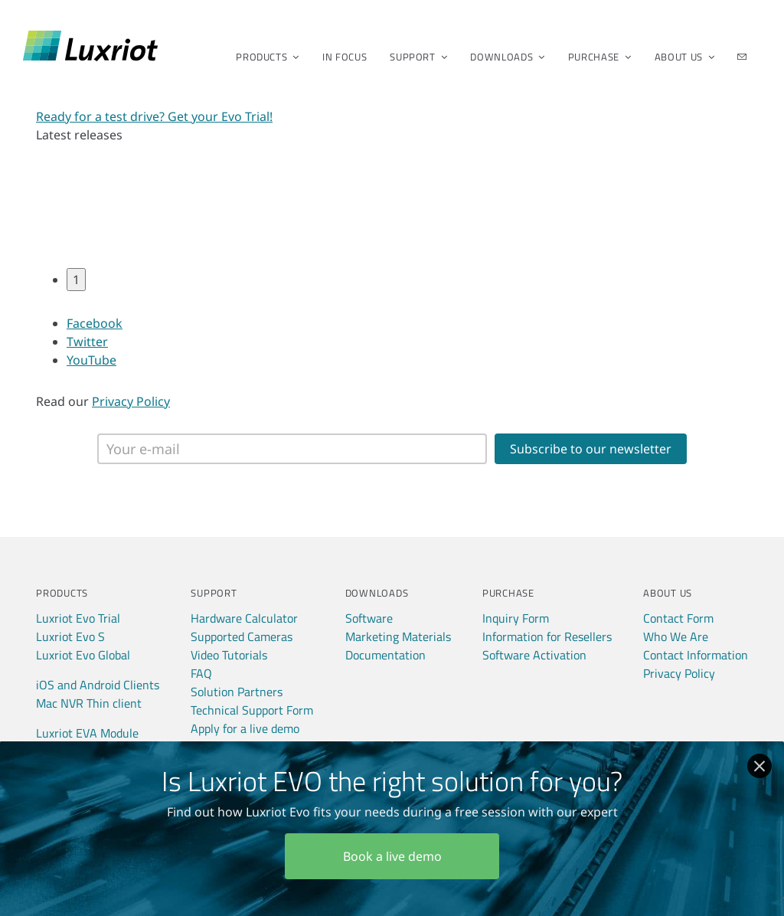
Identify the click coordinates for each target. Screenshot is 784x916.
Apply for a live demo (245, 728)
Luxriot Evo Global (83, 655)
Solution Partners (237, 691)
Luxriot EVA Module (87, 733)
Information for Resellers (547, 636)
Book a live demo (392, 856)
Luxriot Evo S (70, 636)
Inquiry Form (515, 618)
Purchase (595, 56)
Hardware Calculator (244, 618)
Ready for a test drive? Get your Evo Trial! (154, 116)
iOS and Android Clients (97, 685)
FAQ (201, 673)
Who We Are (675, 636)
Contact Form (678, 618)
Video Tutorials (229, 655)
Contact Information (695, 655)
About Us (680, 56)
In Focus (344, 56)
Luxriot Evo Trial (78, 618)
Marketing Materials (398, 636)
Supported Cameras (241, 636)
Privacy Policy (131, 401)
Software (369, 618)
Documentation (385, 655)
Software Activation (534, 655)
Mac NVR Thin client (89, 703)
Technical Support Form (252, 710)
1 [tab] (76, 279)
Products (262, 56)
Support (413, 56)
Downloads (502, 56)
